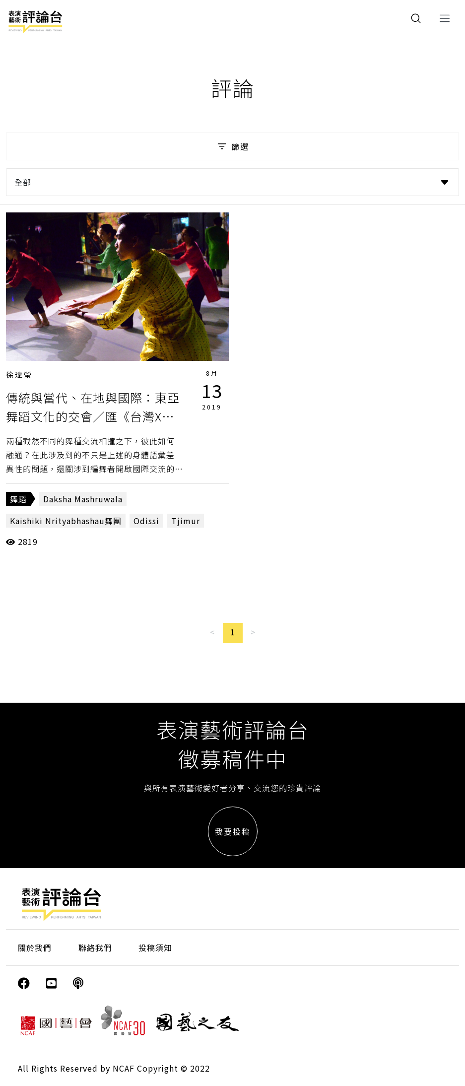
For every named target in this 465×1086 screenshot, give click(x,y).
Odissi (146, 521)
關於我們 (35, 947)
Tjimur (185, 521)
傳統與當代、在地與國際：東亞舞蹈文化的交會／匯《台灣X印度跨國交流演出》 (93, 416)
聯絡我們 (95, 947)
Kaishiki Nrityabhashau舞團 (66, 521)
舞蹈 (18, 499)
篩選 (232, 146)
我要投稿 (233, 831)
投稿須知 (155, 947)
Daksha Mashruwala (83, 499)
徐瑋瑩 (19, 374)
